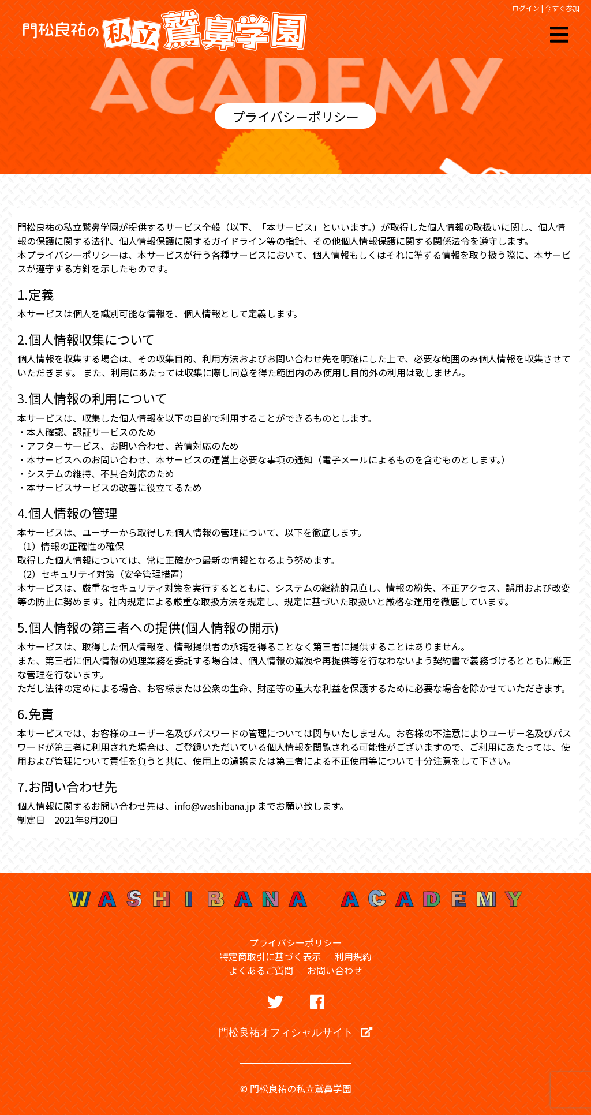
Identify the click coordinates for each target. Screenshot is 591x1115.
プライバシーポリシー (295, 942)
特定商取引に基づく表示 (270, 956)
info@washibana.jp (214, 806)
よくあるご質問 (261, 970)
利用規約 (353, 956)
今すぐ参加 (562, 8)
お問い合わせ (334, 970)
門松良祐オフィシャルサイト (295, 1032)
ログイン (526, 8)
